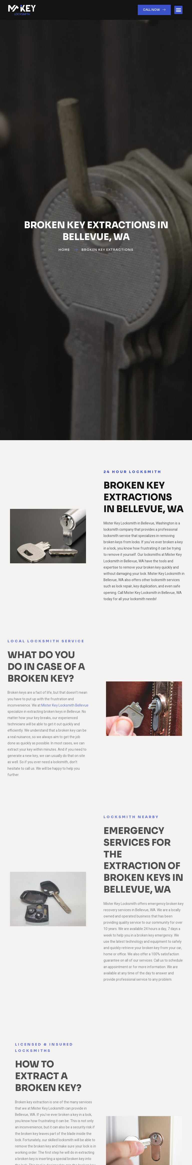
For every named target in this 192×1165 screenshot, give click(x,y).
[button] (178, 10)
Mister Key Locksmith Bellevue (64, 705)
